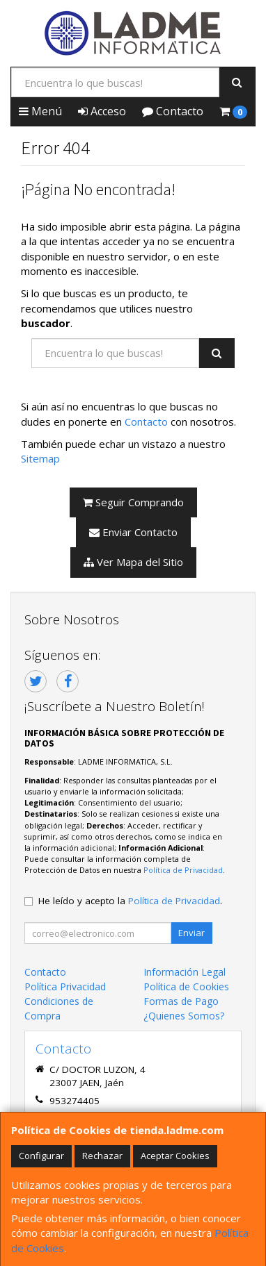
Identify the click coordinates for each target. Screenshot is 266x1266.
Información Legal (184, 971)
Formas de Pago (181, 1001)
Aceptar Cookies (175, 1155)
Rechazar (102, 1155)
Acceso (102, 111)
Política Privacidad (65, 986)
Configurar (41, 1155)
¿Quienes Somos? (183, 1015)
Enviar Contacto (133, 532)
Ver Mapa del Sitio (133, 562)
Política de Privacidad (183, 870)
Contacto (172, 111)
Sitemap (40, 458)
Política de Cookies (186, 986)
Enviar (191, 932)
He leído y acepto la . (130, 900)
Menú (40, 111)
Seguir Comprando (133, 502)
